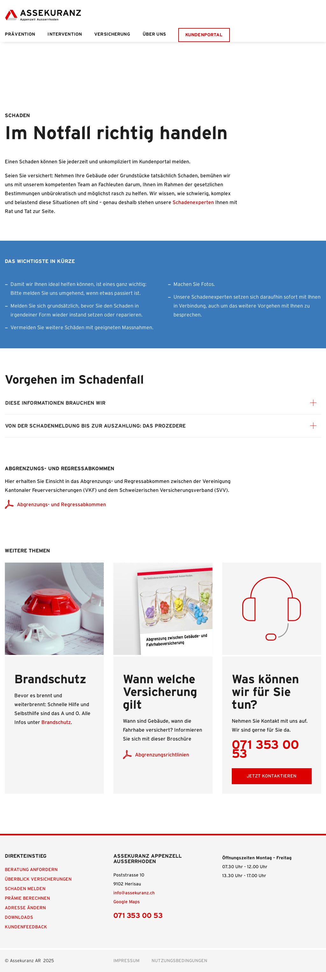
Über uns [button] (154, 34)
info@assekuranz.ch (134, 893)
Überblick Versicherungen (38, 879)
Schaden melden (25, 889)
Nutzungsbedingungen (179, 961)
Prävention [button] (20, 34)
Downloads (19, 917)
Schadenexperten (193, 202)
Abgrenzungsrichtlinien (162, 754)
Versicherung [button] (112, 34)
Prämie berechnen (27, 898)
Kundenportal (204, 35)
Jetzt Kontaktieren (271, 776)
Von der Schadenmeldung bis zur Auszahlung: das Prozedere (95, 426)
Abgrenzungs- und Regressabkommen (61, 504)
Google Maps (126, 902)
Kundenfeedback (26, 927)
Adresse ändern (25, 908)
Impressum (126, 961)
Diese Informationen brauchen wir (55, 403)
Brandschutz (56, 722)
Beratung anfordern (31, 870)
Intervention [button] (64, 34)
